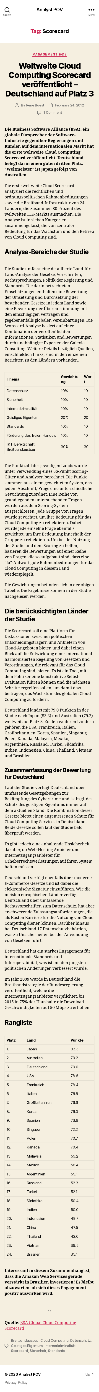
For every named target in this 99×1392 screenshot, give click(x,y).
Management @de (49, 54)
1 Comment (53, 112)
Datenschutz (80, 1340)
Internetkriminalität (60, 1346)
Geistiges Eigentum (27, 1346)
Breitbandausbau (25, 1340)
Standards (56, 1351)
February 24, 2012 (69, 105)
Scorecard (19, 1351)
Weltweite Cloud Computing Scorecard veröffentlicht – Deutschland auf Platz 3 (49, 80)
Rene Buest (35, 105)
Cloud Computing (54, 1340)
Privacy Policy (16, 1382)
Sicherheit (38, 1351)
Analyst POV (49, 9)
